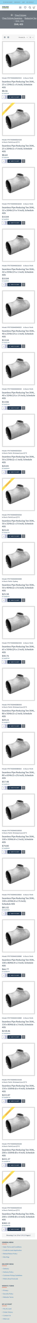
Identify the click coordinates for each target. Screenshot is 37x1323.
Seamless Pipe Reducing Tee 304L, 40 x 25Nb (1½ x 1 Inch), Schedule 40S (18, 334)
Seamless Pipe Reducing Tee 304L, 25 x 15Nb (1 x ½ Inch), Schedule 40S (18, 84)
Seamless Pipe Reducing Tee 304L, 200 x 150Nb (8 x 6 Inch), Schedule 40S (18, 1216)
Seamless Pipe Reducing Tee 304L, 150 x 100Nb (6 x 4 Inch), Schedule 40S (18, 1088)
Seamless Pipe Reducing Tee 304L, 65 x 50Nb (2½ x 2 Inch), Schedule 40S (18, 649)
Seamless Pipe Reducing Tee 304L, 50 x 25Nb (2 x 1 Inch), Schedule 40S (18, 459)
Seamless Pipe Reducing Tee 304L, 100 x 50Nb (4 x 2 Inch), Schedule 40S (18, 839)
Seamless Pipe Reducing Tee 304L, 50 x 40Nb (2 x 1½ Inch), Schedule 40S (18, 587)
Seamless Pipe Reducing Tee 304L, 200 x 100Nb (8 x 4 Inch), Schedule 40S (18, 1152)
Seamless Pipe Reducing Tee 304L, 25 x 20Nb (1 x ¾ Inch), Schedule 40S (18, 148)
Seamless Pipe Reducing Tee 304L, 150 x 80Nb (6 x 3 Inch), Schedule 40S (18, 1024)
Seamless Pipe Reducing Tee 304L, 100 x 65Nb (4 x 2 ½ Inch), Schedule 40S (18, 901)
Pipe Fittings (20, 15)
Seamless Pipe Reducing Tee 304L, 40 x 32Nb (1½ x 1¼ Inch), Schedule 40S (18, 395)
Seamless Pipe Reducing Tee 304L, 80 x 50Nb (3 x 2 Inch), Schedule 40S (18, 713)
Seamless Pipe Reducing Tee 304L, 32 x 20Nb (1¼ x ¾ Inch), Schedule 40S (18, 210)
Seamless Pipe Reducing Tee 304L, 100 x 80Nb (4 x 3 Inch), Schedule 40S (18, 962)
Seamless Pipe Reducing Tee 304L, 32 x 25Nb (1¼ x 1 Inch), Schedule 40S (18, 272)
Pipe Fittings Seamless (12, 18)
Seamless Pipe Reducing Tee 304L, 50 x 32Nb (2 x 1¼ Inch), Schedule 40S (18, 523)
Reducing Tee (31, 18)
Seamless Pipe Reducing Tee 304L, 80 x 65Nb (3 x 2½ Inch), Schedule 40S (18, 775)
